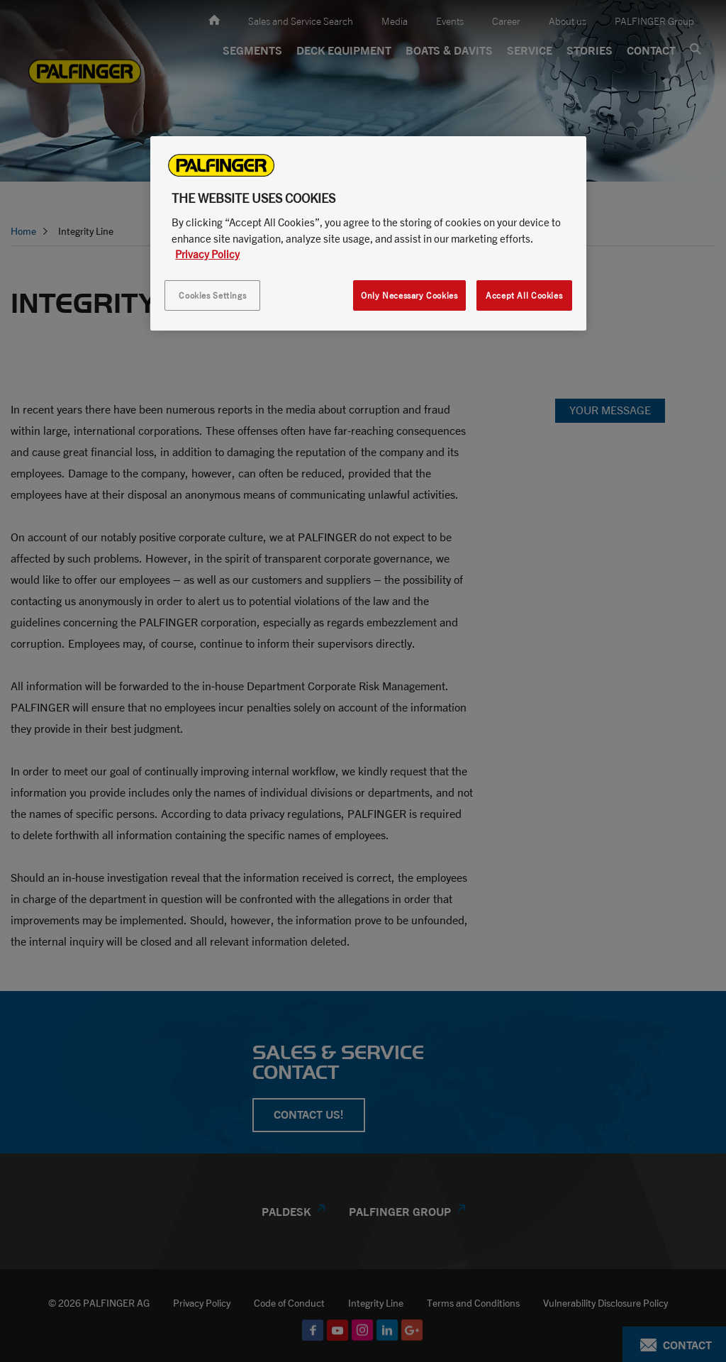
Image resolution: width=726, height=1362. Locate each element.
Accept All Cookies (524, 295)
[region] (368, 233)
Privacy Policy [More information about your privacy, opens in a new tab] (207, 254)
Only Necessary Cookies (409, 295)
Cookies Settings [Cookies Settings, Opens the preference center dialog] (212, 295)
